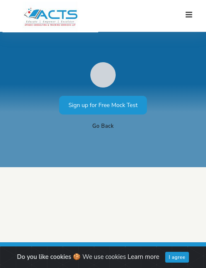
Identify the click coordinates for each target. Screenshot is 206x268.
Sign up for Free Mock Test (102, 105)
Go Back (103, 126)
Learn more (143, 257)
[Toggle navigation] (189, 14)
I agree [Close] (177, 257)
